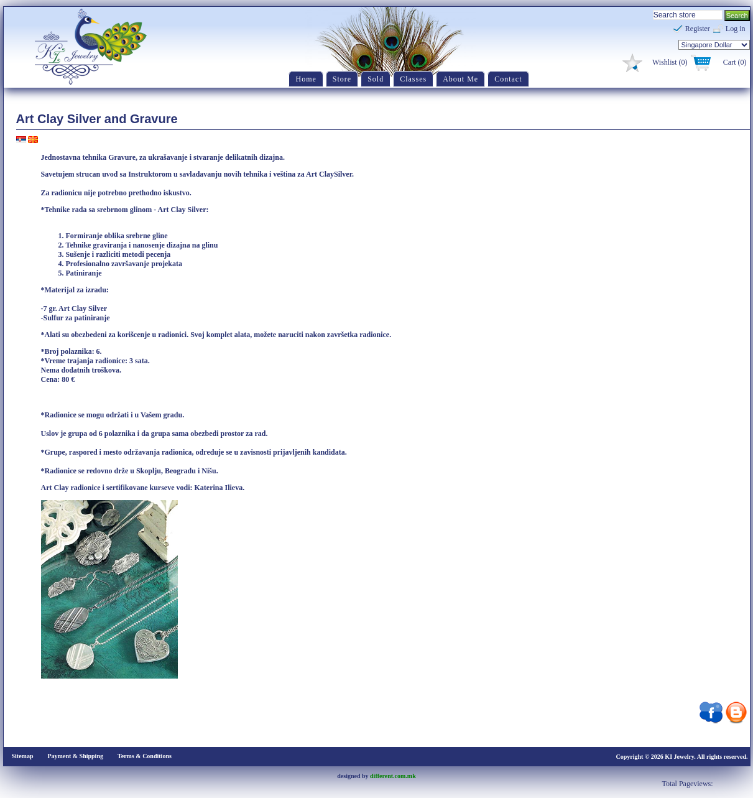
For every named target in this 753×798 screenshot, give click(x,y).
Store (342, 79)
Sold (375, 79)
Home (305, 79)
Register (697, 28)
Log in (736, 28)
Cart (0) (735, 62)
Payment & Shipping (75, 756)
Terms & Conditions (145, 756)
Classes (413, 79)
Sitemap (23, 756)
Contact (508, 79)
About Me (460, 79)
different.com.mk (393, 775)
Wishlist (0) (670, 62)
